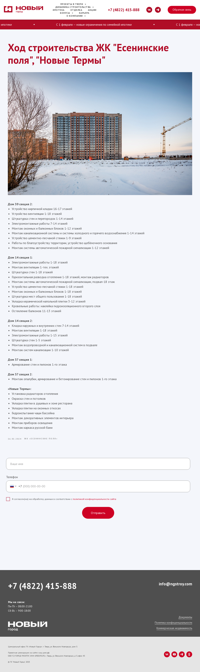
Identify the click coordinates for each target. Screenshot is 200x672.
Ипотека (58, 9)
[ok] (189, 654)
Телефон (12, 477)
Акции (92, 9)
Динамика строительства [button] (73, 6)
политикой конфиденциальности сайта (94, 499)
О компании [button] (74, 15)
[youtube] (174, 654)
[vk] (149, 10)
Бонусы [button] (65, 12)
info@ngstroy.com (175, 584)
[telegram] (158, 10)
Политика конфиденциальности (173, 622)
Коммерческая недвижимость (174, 628)
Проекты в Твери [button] (72, 4)
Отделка (76, 9)
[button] (182, 10)
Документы (185, 617)
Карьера (84, 12)
